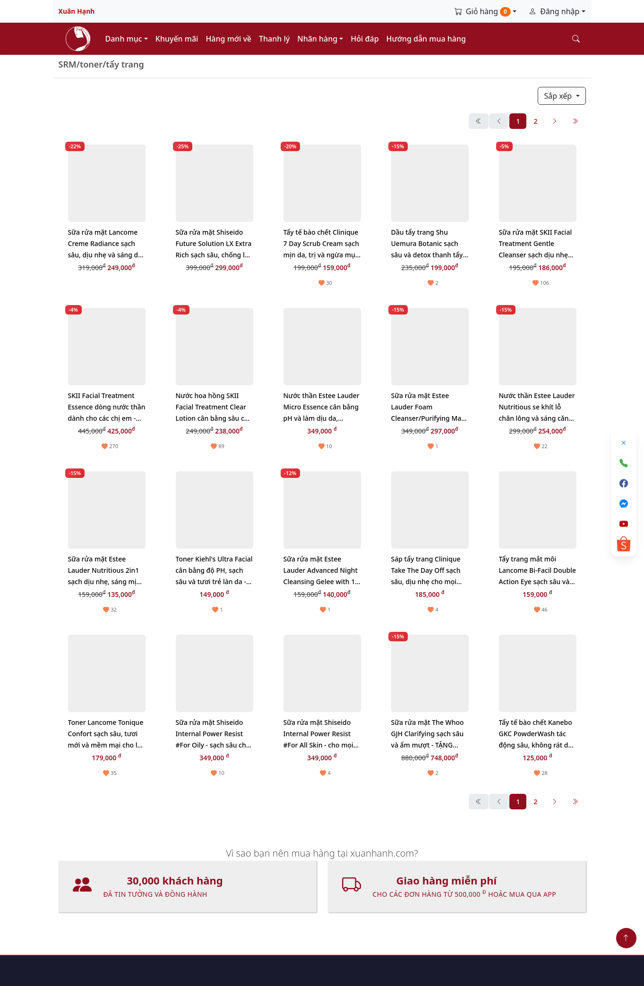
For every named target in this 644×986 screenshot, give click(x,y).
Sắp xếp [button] (559, 96)
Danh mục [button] (124, 39)
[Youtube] (623, 523)
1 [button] (518, 121)
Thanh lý (274, 39)
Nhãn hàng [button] (318, 39)
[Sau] (555, 121)
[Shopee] (623, 544)
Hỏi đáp (364, 39)
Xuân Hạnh (77, 11)
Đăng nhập (555, 11)
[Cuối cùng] (575, 121)
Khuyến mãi (176, 39)
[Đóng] (623, 442)
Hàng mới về (228, 39)
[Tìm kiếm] (576, 39)
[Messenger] (623, 503)
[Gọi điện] (623, 462)
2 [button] (535, 121)
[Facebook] (623, 483)
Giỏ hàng (484, 11)
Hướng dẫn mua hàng (426, 39)
